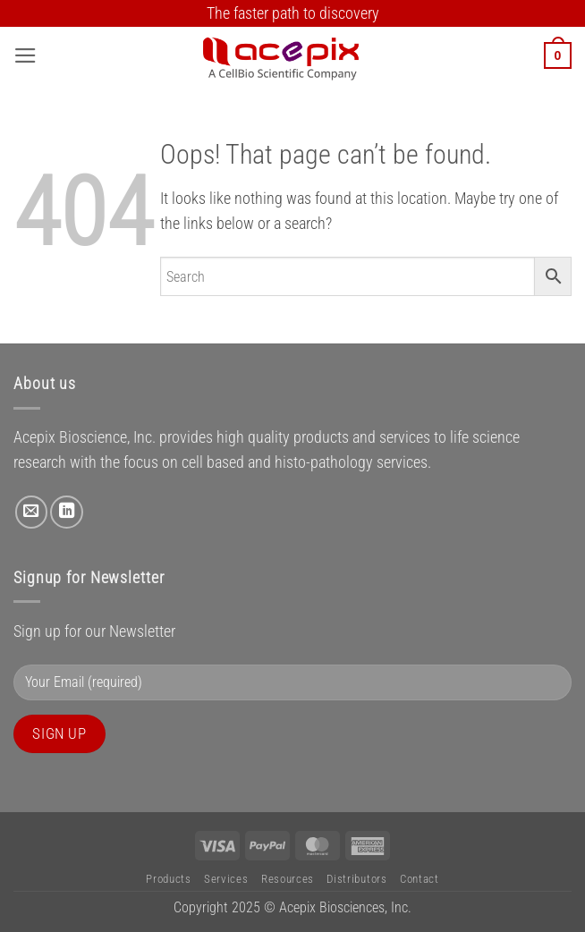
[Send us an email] (31, 512)
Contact (419, 878)
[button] (25, 55)
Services (226, 878)
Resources (287, 878)
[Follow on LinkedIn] (66, 512)
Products (168, 878)
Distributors (356, 878)
